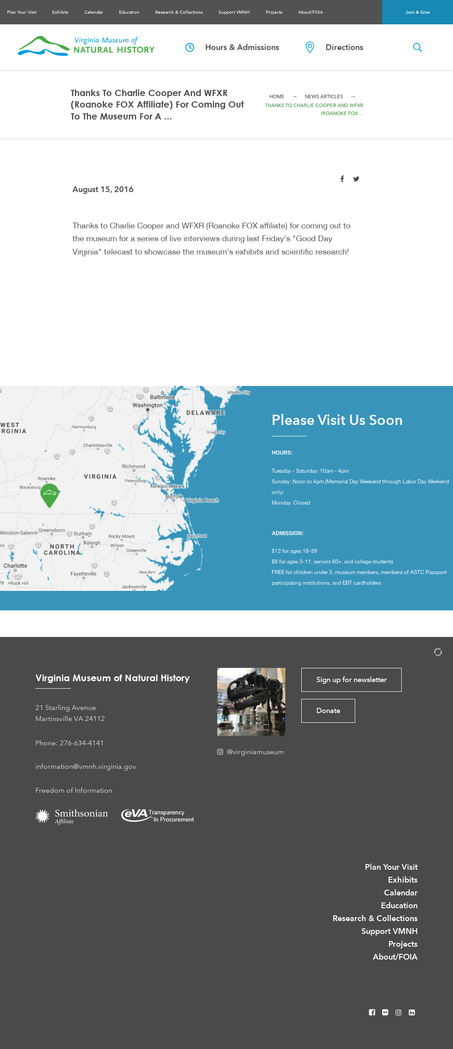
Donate (328, 710)
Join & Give (418, 12)
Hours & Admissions (232, 47)
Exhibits (60, 12)
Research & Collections (179, 12)
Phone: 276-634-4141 (69, 743)
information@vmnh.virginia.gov (85, 766)
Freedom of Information (73, 790)
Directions (334, 47)
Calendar (93, 12)
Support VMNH (234, 12)
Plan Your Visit (21, 12)
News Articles (324, 97)
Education (129, 12)
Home (276, 97)
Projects (274, 12)
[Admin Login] (428, 653)
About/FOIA (310, 12)
